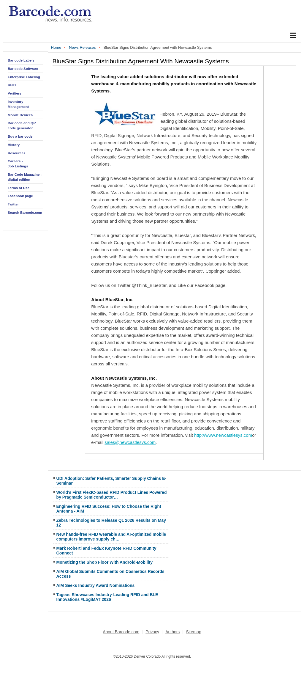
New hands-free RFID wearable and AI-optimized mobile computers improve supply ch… (111, 536)
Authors (172, 631)
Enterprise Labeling (24, 77)
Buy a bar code (20, 136)
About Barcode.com (121, 631)
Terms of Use (18, 188)
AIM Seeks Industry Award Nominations (95, 585)
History (14, 145)
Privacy (152, 631)
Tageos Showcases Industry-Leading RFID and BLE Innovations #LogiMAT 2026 (107, 597)
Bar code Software (23, 68)
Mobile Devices (20, 115)
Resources (17, 153)
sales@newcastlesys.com (130, 442)
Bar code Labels (21, 60)
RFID (12, 85)
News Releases (82, 47)
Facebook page (20, 196)
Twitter (13, 204)
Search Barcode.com (25, 212)
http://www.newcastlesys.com (223, 435)
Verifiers (14, 93)
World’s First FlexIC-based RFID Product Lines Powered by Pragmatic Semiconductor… (111, 494)
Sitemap (193, 631)
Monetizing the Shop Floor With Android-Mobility (104, 562)
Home (56, 47)
